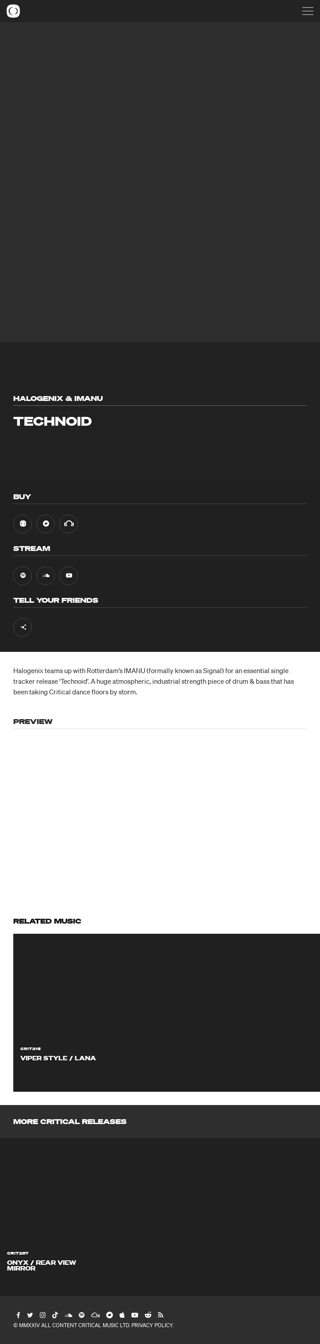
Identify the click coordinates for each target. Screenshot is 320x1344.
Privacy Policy (152, 1325)
